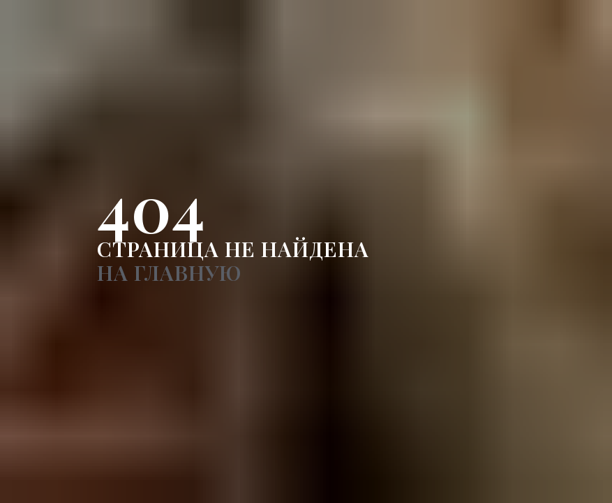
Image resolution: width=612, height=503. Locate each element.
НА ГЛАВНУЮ (169, 272)
